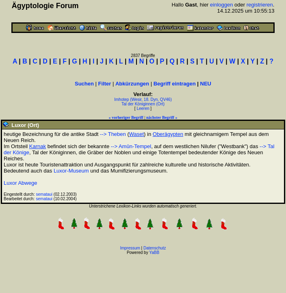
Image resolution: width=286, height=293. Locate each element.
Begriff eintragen (175, 84)
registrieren (260, 5)
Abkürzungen (132, 84)
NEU (205, 84)
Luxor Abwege (20, 183)
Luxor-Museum (71, 171)
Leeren (142, 108)
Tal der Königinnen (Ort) (143, 104)
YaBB (154, 252)
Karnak (37, 146)
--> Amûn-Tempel (131, 146)
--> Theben (113, 134)
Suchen (84, 84)
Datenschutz (154, 248)
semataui (44, 194)
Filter (104, 84)
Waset (136, 134)
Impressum (130, 248)
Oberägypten (168, 134)
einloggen (221, 5)
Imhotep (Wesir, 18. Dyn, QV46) (143, 99)
